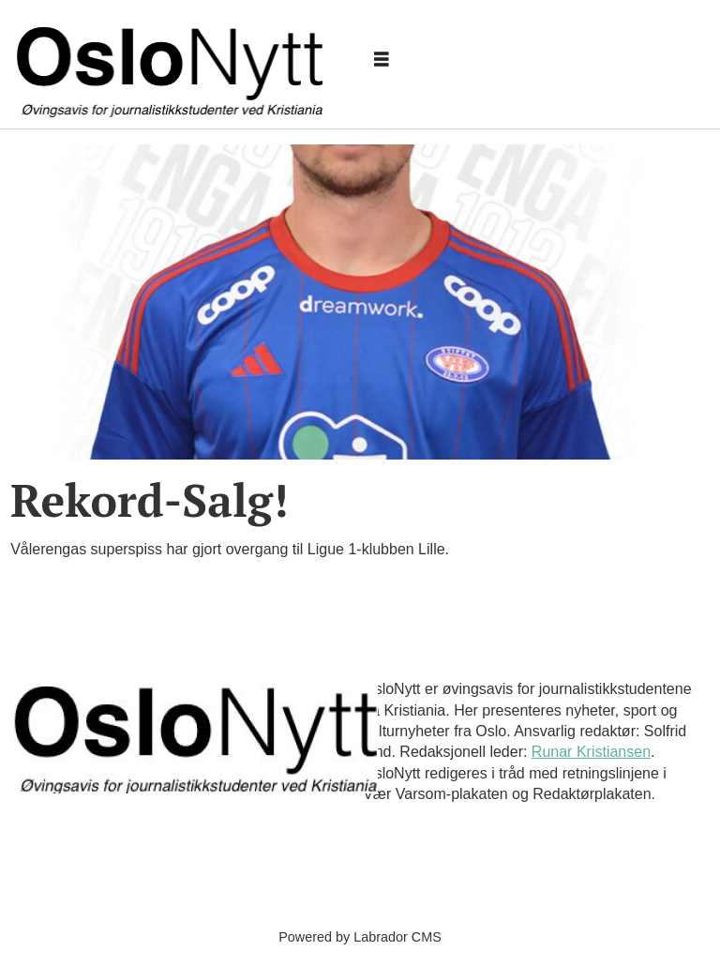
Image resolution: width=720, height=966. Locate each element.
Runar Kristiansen (591, 752)
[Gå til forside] (173, 60)
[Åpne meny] (381, 60)
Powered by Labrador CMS (360, 936)
